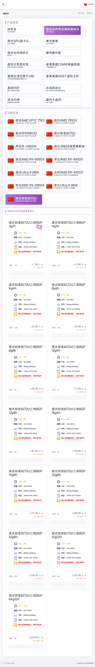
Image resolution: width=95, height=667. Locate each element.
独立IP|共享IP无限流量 (15, 67)
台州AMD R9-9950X (68, 172)
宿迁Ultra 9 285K (27, 172)
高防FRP (13, 88)
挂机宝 (11, 29)
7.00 (36, 264)
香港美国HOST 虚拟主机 (62, 76)
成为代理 (13, 100)
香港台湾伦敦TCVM (20, 76)
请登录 (91, 4)
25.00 (35, 326)
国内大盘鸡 (53, 100)
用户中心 (81, 13)
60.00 (35, 388)
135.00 (34, 513)
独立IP (9, 55)
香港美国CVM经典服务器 (63, 64)
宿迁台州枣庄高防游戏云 (62, 29)
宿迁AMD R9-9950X (29, 159)
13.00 (78, 264)
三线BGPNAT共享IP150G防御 (25, 123)
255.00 (77, 575)
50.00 (78, 326)
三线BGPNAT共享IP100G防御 (64, 188)
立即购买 (26, 273)
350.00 (34, 637)
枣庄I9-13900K (26, 146)
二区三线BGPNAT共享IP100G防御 (27, 188)
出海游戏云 (53, 88)
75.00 (78, 388)
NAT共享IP (11, 32)
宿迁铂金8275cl (64, 133)
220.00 (34, 575)
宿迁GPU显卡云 (18, 41)
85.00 (35, 450)
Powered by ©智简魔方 (85, 663)
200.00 (77, 513)
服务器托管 (53, 53)
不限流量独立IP (51, 67)
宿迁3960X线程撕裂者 (69, 146)
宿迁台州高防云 (18, 53)
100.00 (77, 450)
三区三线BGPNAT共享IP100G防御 (27, 149)
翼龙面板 (52, 41)
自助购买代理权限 (13, 102)
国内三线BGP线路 (13, 91)
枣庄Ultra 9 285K (66, 185)
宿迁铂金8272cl (26, 198)
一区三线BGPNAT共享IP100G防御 (66, 162)
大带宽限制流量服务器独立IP (17, 79)
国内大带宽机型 (18, 64)
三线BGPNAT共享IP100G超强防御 (66, 175)
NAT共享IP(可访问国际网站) (55, 91)
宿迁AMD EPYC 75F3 (30, 120)
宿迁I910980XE (26, 133)
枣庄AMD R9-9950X (68, 159)
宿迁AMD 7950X (65, 120)
